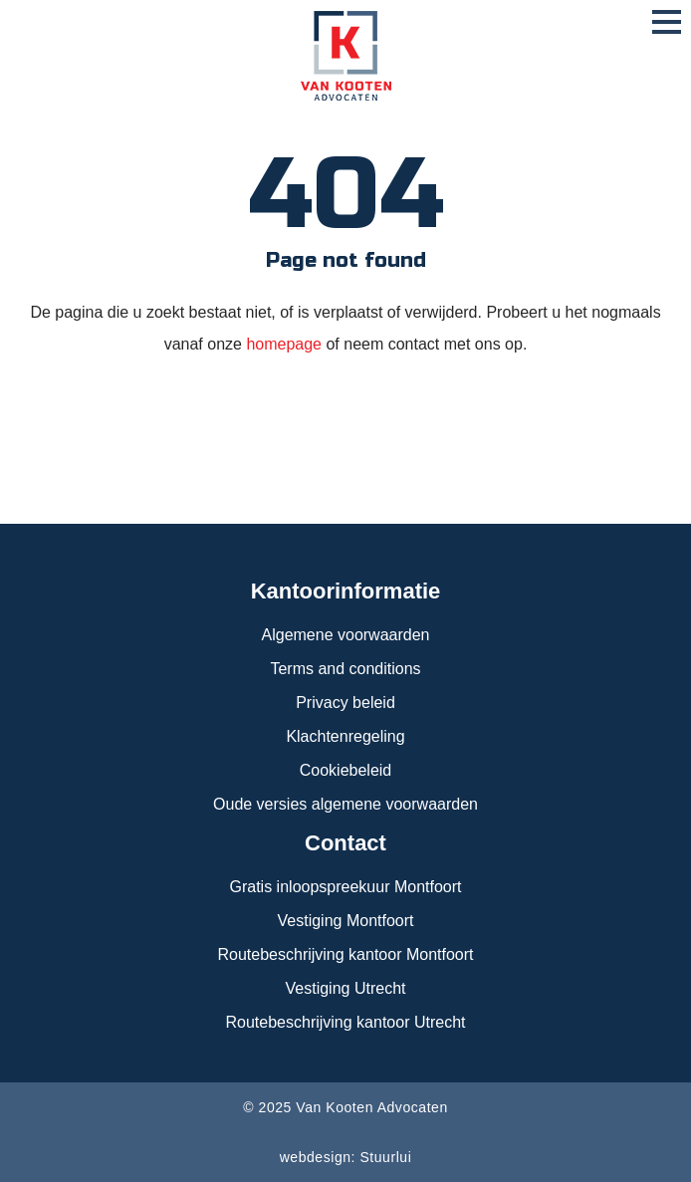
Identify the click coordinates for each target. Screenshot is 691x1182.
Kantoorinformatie (346, 591)
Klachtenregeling (345, 736)
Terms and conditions (345, 668)
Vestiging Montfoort (346, 920)
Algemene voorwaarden (346, 634)
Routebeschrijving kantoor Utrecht (345, 1022)
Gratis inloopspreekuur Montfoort (346, 886)
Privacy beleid (345, 702)
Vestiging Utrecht (346, 988)
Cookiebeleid (346, 770)
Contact (345, 842)
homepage (286, 344)
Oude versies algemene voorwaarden (345, 804)
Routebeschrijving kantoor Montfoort (345, 954)
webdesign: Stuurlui (346, 1157)
